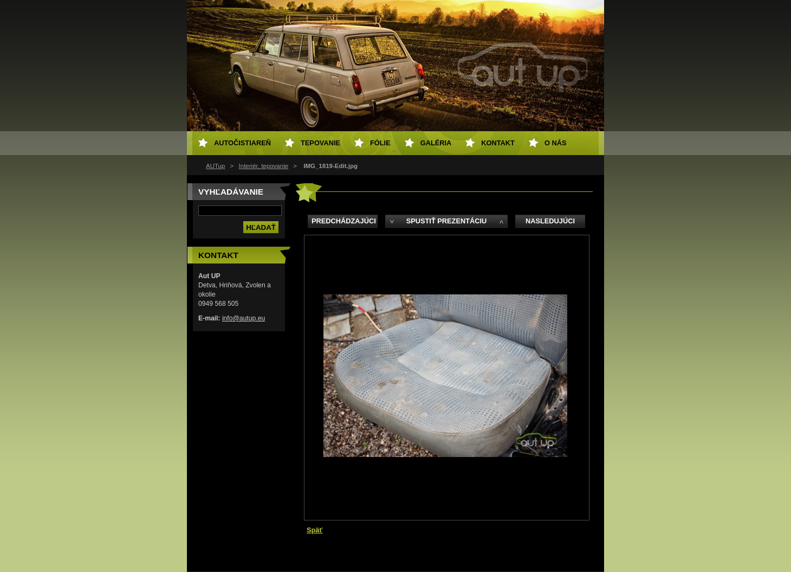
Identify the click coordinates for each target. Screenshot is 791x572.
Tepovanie (320, 143)
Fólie (380, 143)
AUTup (215, 166)
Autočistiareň (242, 143)
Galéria (436, 143)
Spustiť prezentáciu (446, 221)
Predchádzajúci (344, 221)
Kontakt (498, 143)
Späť (315, 530)
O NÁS (555, 143)
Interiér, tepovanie (264, 166)
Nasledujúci (550, 221)
